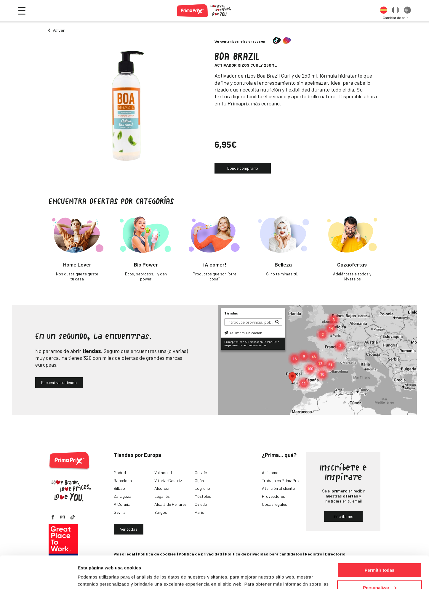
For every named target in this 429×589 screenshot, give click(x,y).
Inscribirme (343, 516)
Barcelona (123, 480)
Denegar (379, 574)
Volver (58, 30)
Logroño (202, 488)
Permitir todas (380, 539)
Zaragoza (122, 496)
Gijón (199, 480)
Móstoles (203, 496)
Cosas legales (274, 504)
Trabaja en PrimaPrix (281, 480)
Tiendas (231, 313)
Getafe (201, 472)
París (199, 512)
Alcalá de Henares (170, 504)
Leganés (162, 496)
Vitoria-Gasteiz (168, 480)
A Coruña (122, 504)
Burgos (160, 512)
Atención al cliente (278, 488)
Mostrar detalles (95, 577)
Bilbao (119, 488)
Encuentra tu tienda (59, 382)
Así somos (271, 472)
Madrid (120, 472)
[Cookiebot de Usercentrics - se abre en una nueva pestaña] (38, 577)
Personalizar (379, 557)
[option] (383, 11)
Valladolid (163, 472)
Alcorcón (162, 488)
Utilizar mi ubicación (243, 332)
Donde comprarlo (242, 168)
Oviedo (201, 504)
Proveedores (273, 496)
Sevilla (120, 512)
